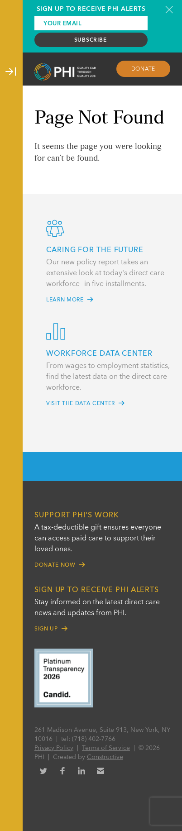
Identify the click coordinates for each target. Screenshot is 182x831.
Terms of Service (106, 748)
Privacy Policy (53, 748)
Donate (143, 69)
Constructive (105, 757)
